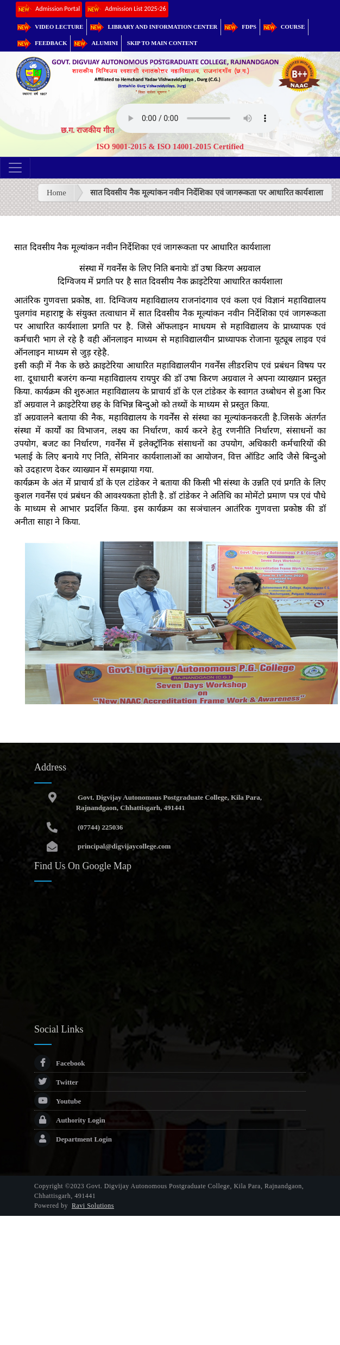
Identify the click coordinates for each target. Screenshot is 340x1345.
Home (56, 192)
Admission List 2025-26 (126, 9)
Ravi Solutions (93, 1205)
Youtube (57, 1101)
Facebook (59, 1063)
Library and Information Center (153, 27)
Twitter (56, 1082)
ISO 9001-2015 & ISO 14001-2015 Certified (170, 146)
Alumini (96, 43)
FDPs (240, 27)
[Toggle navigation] (15, 168)
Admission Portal (49, 9)
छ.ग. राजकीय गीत (87, 130)
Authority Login (69, 1120)
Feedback (42, 43)
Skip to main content (162, 43)
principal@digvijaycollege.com (123, 846)
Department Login (73, 1139)
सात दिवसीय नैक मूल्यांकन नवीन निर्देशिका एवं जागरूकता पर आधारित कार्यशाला (207, 192)
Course (284, 27)
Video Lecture (50, 27)
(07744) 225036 (99, 827)
